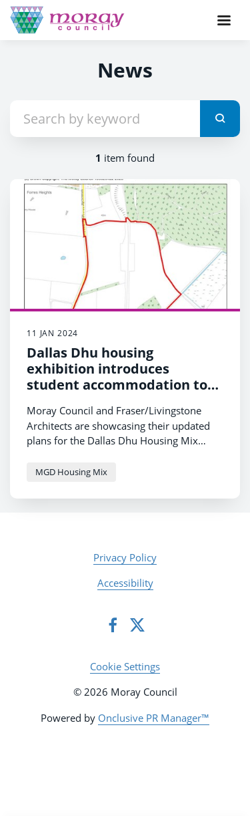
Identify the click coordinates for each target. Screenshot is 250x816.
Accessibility (125, 582)
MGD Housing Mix (71, 472)
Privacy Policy (125, 557)
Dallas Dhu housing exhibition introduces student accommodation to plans (117, 377)
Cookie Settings (125, 666)
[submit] (220, 118)
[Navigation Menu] (224, 20)
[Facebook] (112, 625)
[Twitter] (137, 625)
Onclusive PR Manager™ (153, 717)
